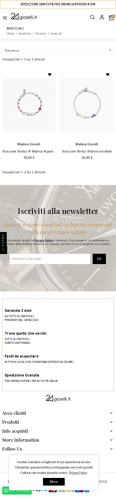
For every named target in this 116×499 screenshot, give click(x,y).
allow (54, 481)
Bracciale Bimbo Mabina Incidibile (87, 151)
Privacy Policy (43, 241)
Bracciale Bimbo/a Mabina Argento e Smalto (28, 151)
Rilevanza (58, 50)
